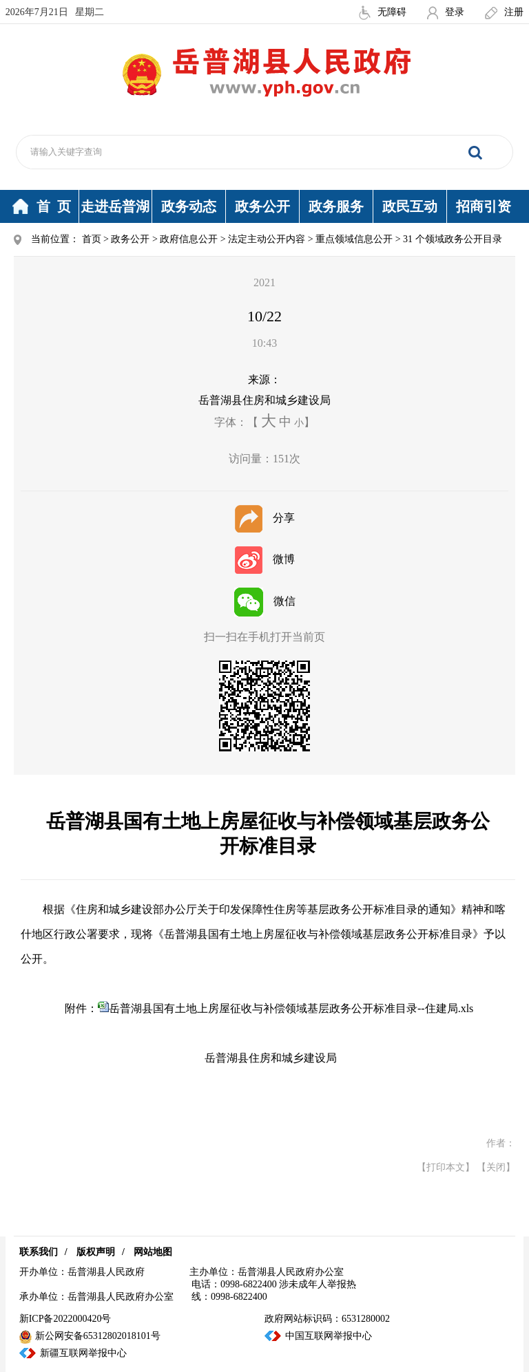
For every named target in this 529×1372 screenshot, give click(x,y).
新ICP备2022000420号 (65, 1319)
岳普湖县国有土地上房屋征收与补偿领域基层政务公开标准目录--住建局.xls (291, 1008)
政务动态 (188, 206)
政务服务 (336, 206)
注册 (504, 12)
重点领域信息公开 (354, 239)
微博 (265, 559)
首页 (91, 239)
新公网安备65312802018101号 (89, 1336)
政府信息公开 (189, 239)
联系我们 (38, 1252)
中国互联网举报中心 (328, 1336)
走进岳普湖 (115, 206)
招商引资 (483, 206)
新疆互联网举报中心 (83, 1353)
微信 (264, 601)
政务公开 (262, 206)
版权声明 (95, 1252)
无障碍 (382, 12)
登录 (445, 12)
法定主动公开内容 (266, 239)
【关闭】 (496, 1167)
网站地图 (153, 1252)
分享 (265, 518)
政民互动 (409, 206)
